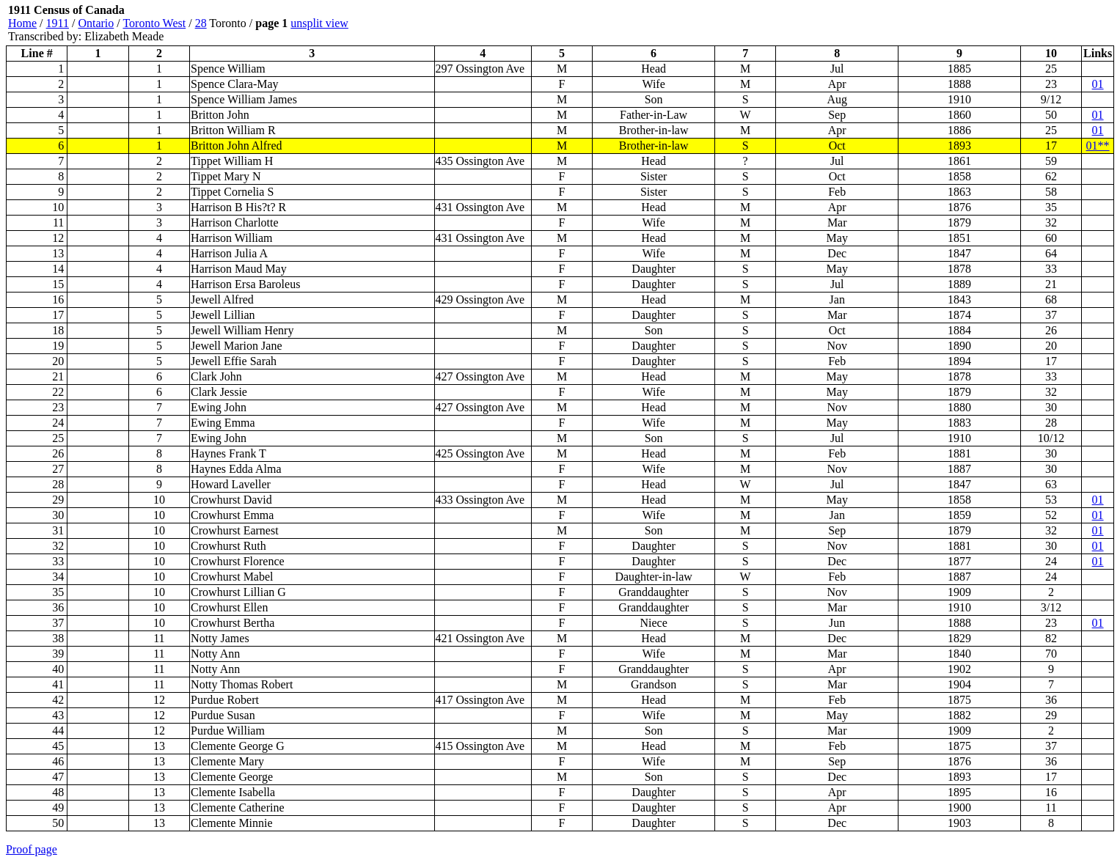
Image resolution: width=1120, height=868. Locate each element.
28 (201, 23)
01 (1098, 84)
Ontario (96, 23)
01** (1098, 145)
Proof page (31, 849)
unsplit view (319, 23)
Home (22, 23)
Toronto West (154, 23)
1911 (57, 23)
